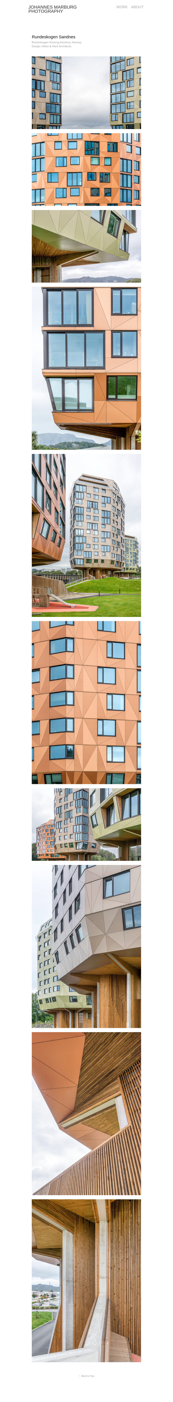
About (137, 7)
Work (122, 7)
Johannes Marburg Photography (53, 9)
